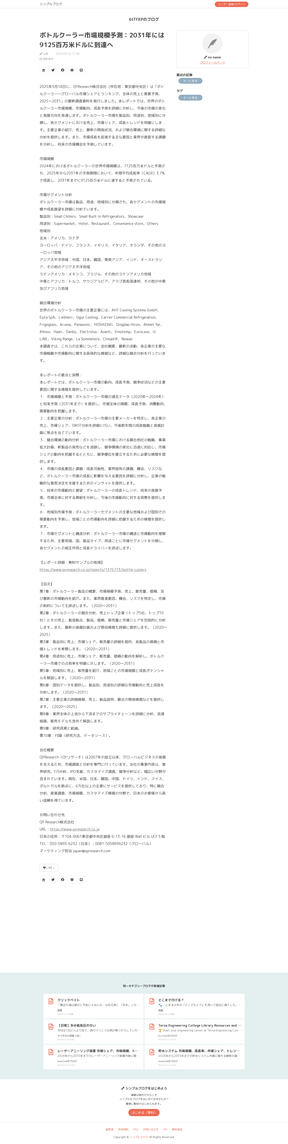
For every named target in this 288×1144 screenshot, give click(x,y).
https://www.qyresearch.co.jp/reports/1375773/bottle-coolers (93, 569)
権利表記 (177, 1129)
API (165, 1129)
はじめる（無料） (144, 1112)
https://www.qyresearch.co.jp (75, 829)
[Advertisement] (104, 919)
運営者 (109, 1129)
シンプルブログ (51, 4)
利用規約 (123, 1129)
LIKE (49, 868)
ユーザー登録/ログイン (231, 4)
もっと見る (190, 81)
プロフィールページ (212, 62)
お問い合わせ (151, 1129)
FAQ (135, 1129)
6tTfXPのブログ (144, 19)
